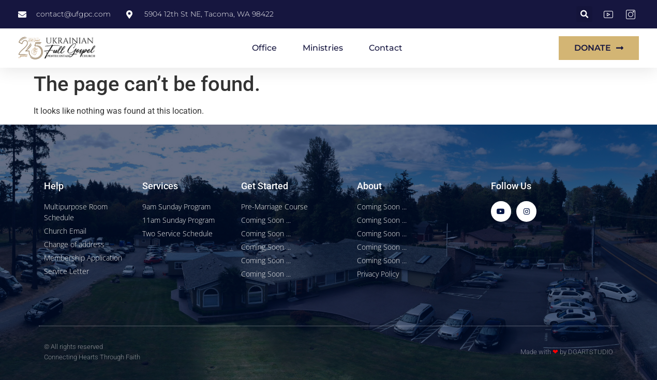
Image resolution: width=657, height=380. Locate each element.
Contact (385, 48)
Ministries (323, 48)
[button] (584, 14)
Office (264, 48)
